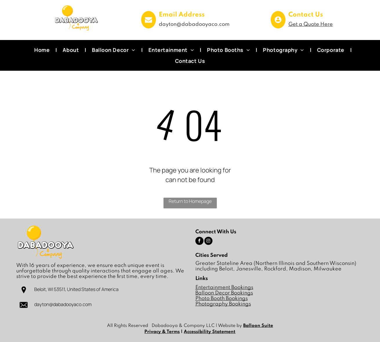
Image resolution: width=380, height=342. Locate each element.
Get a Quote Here (310, 24)
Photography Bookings (223, 304)
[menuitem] (42, 49)
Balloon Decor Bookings (224, 293)
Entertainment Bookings (224, 287)
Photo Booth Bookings (221, 298)
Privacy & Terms (162, 332)
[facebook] (199, 241)
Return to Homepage (190, 201)
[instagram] (208, 241)
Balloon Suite (258, 325)
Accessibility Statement (209, 332)
